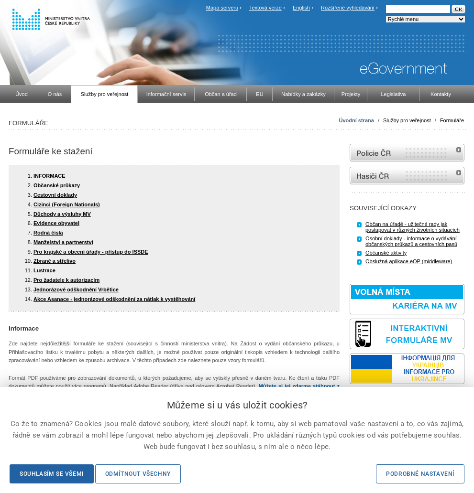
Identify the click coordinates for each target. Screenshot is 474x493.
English (301, 8)
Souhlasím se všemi (52, 474)
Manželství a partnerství (63, 242)
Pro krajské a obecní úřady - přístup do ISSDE (90, 252)
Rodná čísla (48, 233)
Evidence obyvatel (56, 223)
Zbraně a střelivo (54, 261)
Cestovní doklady (55, 195)
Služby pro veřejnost (407, 120)
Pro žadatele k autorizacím (66, 280)
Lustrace (44, 270)
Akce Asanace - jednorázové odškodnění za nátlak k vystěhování (114, 299)
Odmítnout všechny (138, 474)
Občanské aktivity (386, 253)
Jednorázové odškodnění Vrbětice (76, 289)
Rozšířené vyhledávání (348, 8)
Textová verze (265, 8)
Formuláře (452, 120)
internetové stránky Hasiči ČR (407, 175)
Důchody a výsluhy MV (62, 214)
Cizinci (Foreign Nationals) (66, 204)
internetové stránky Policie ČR (407, 152)
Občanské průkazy (56, 185)
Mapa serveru (222, 8)
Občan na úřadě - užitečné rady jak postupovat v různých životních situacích (412, 227)
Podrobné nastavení (420, 474)
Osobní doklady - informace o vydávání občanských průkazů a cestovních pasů (411, 241)
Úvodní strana (356, 120)
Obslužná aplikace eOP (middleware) (408, 261)
